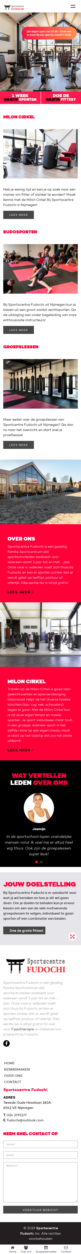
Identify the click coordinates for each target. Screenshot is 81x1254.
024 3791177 (17, 1115)
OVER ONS (12, 1076)
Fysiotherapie (22, 1029)
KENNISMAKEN (16, 1069)
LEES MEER (18, 214)
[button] (4, 86)
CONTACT (12, 1082)
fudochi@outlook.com (25, 1120)
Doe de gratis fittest (26, 930)
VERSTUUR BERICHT (40, 1210)
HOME (9, 1063)
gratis (11, 99)
